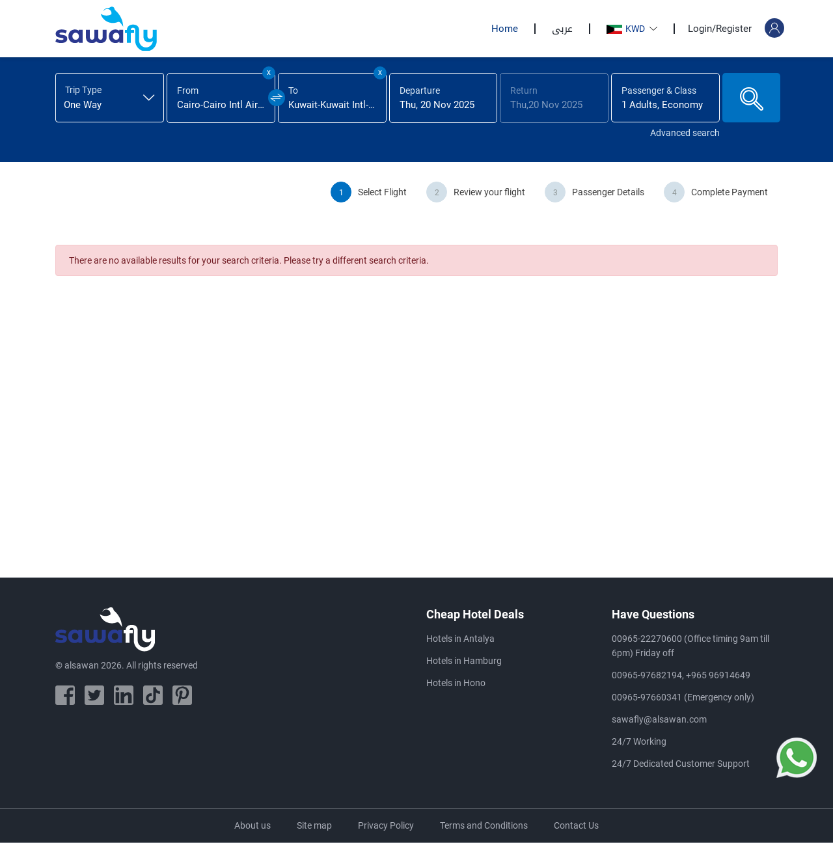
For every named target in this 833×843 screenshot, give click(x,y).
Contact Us (576, 825)
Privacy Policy (386, 825)
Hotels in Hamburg (464, 661)
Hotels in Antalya (460, 638)
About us (252, 825)
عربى (562, 28)
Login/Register (720, 28)
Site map (314, 825)
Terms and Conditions (484, 825)
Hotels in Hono (455, 683)
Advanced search (685, 133)
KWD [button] (627, 28)
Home (504, 28)
